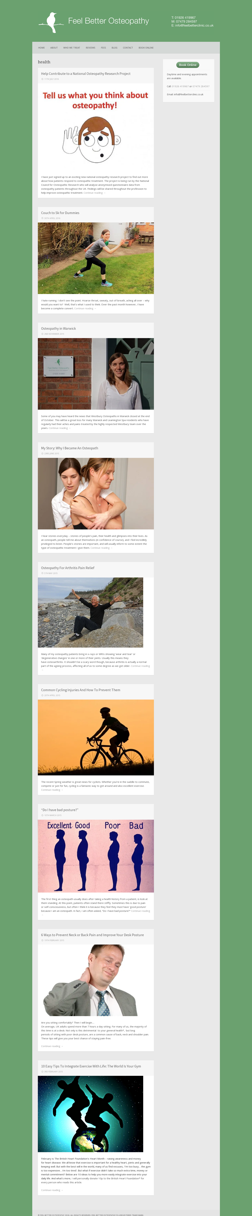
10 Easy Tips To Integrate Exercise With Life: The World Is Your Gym (91, 1066)
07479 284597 (201, 86)
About (54, 47)
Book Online (146, 47)
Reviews (90, 47)
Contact (128, 47)
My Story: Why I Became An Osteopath (69, 448)
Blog (114, 47)
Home (41, 47)
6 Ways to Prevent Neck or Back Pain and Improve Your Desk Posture (92, 935)
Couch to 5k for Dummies (60, 212)
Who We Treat (71, 47)
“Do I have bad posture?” (59, 809)
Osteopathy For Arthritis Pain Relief (67, 567)
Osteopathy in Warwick (58, 328)
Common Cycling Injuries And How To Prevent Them (80, 690)
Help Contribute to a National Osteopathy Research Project (86, 73)
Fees (103, 47)
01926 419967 (180, 86)
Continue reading (95, 192)
